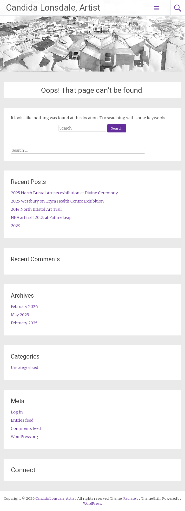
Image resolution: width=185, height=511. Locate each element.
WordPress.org (24, 436)
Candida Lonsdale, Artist (53, 8)
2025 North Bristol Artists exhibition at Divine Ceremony (64, 192)
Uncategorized (24, 367)
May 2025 (20, 314)
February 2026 (24, 306)
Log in (17, 412)
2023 (15, 225)
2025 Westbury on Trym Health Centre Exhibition (57, 201)
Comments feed (26, 428)
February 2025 (24, 323)
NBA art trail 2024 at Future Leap (41, 217)
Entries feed (22, 420)
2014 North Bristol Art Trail (36, 209)
